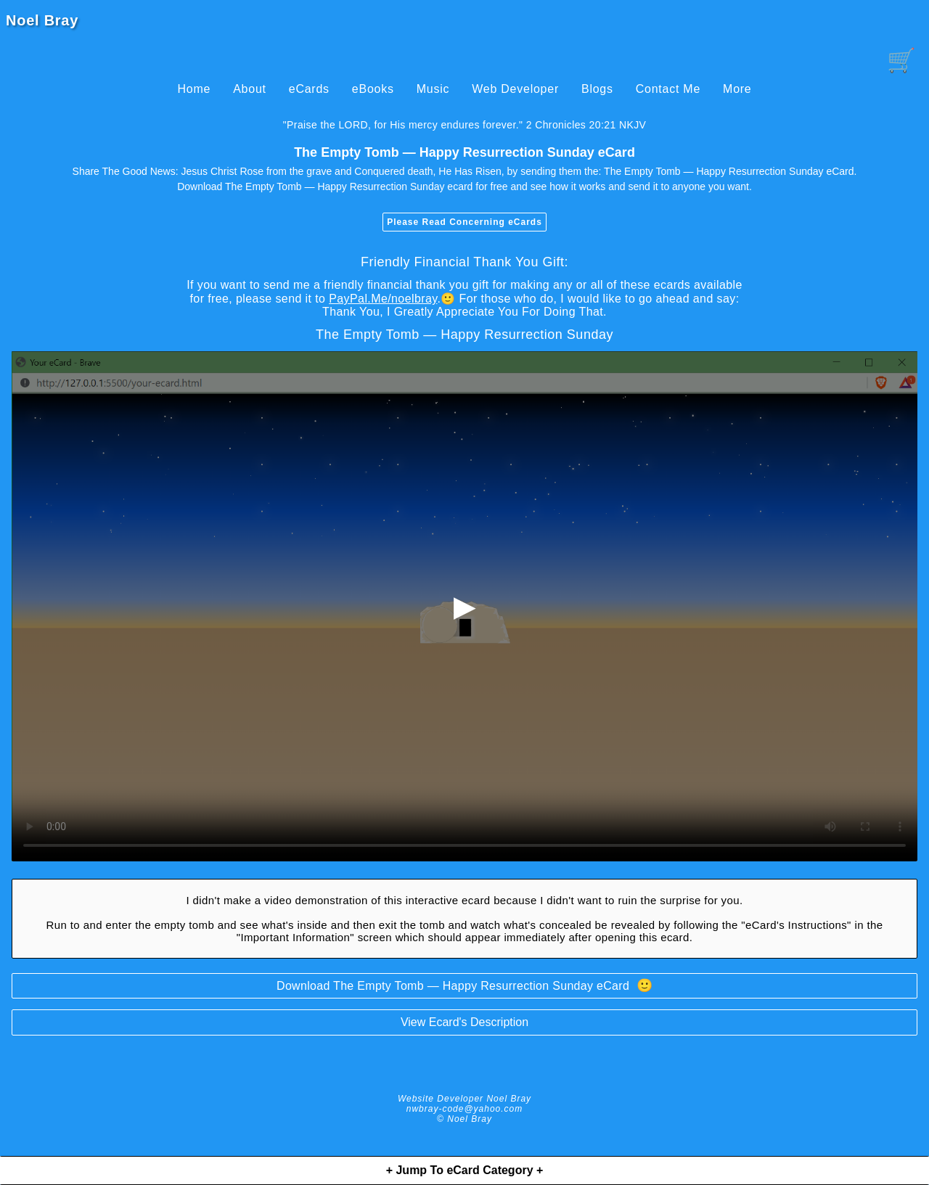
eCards (309, 89)
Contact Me (668, 89)
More (737, 89)
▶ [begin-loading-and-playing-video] (465, 606)
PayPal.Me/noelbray (383, 298)
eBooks (373, 89)
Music (433, 89)
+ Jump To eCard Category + (465, 1170)
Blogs (597, 89)
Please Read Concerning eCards (464, 222)
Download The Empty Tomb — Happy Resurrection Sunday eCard (464, 985)
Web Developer (515, 89)
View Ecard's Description (464, 1022)
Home (193, 89)
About (249, 89)
